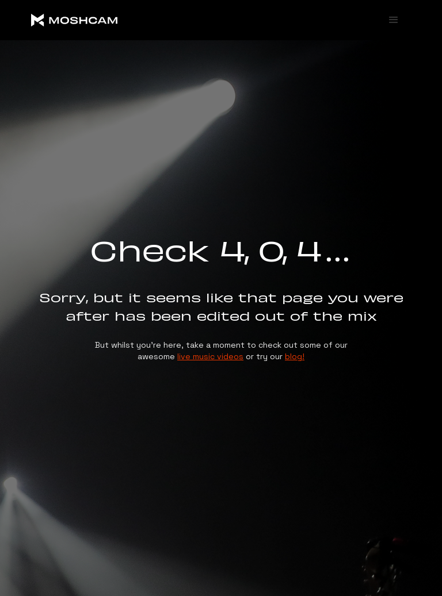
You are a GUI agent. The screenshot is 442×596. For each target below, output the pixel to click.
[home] (117, 20)
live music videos (210, 356)
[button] (393, 20)
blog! (294, 356)
